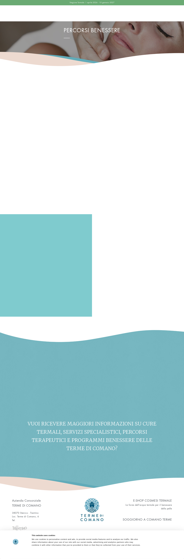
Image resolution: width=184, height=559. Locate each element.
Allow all (164, 537)
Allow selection (163, 545)
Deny (163, 553)
